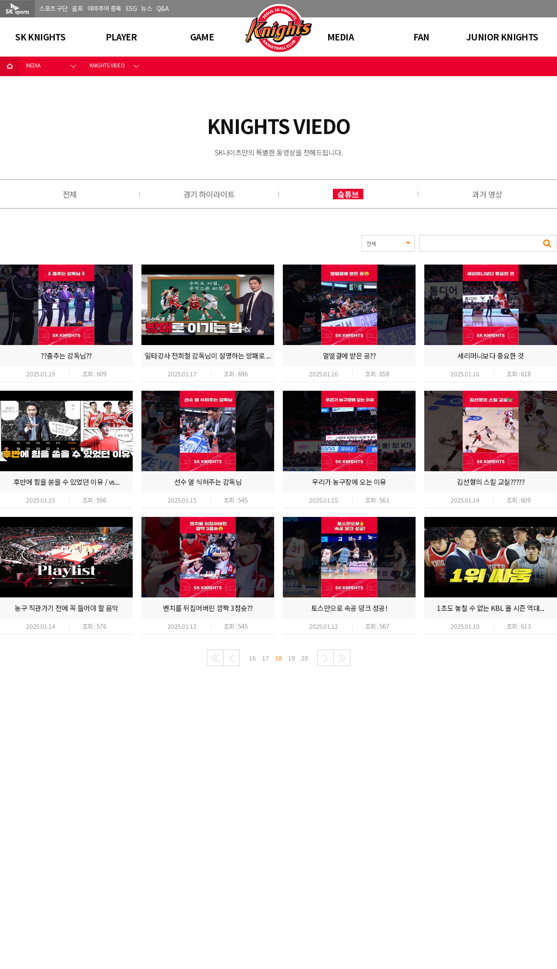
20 (304, 658)
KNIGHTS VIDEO (107, 65)
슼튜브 (348, 194)
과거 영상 (487, 194)
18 (278, 658)
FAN (421, 36)
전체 (70, 194)
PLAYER (121, 36)
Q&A (163, 8)
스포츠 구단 (53, 8)
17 (265, 658)
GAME (202, 36)
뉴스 (146, 8)
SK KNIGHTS (40, 36)
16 (252, 658)
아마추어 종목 (104, 8)
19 (291, 658)
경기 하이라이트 (209, 194)
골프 (77, 8)
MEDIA (340, 36)
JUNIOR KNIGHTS (502, 36)
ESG (131, 8)
